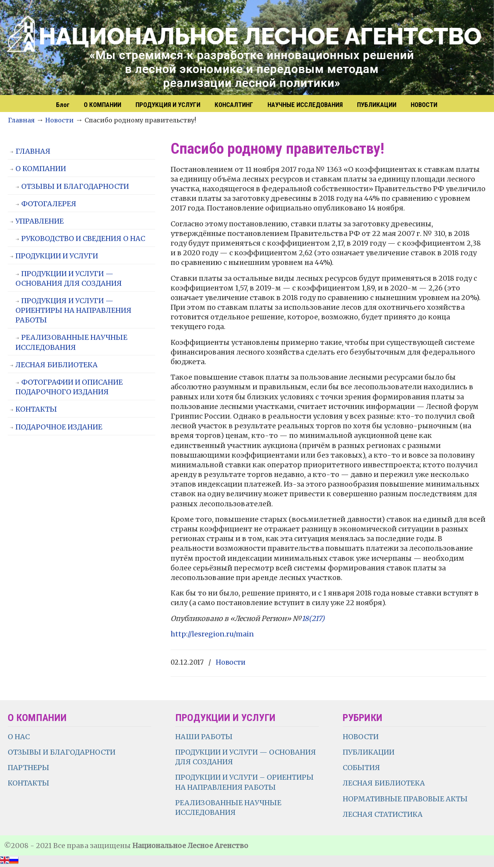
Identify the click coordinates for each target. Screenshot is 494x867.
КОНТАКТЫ (36, 409)
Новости (59, 120)
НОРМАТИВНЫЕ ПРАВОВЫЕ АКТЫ (406, 798)
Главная (21, 120)
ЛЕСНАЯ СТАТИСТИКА (383, 814)
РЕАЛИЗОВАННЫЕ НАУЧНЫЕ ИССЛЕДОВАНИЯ (71, 342)
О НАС (19, 736)
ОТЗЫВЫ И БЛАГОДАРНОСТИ (75, 186)
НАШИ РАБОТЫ (204, 736)
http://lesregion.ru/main (212, 633)
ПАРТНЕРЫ (28, 767)
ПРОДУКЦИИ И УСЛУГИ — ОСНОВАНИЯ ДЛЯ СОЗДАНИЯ (68, 278)
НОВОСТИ (361, 736)
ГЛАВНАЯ (33, 151)
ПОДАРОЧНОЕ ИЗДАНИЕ (58, 426)
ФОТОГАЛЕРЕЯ (48, 203)
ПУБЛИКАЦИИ (368, 752)
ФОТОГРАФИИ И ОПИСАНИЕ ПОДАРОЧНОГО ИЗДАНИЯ (69, 387)
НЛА (247, 48)
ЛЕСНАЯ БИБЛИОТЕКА (56, 364)
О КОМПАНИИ (40, 168)
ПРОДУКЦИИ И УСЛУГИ (56, 255)
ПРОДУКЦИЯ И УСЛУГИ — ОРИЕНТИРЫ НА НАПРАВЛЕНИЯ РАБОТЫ (73, 310)
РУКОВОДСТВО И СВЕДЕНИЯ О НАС (83, 238)
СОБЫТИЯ (361, 767)
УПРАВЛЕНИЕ (39, 221)
